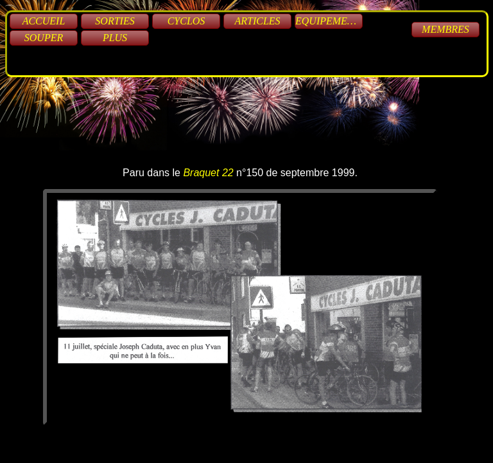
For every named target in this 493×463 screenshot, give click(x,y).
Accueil (43, 20)
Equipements (329, 20)
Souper (43, 37)
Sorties (114, 20)
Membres (445, 29)
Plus (115, 37)
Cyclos (186, 20)
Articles (257, 20)
